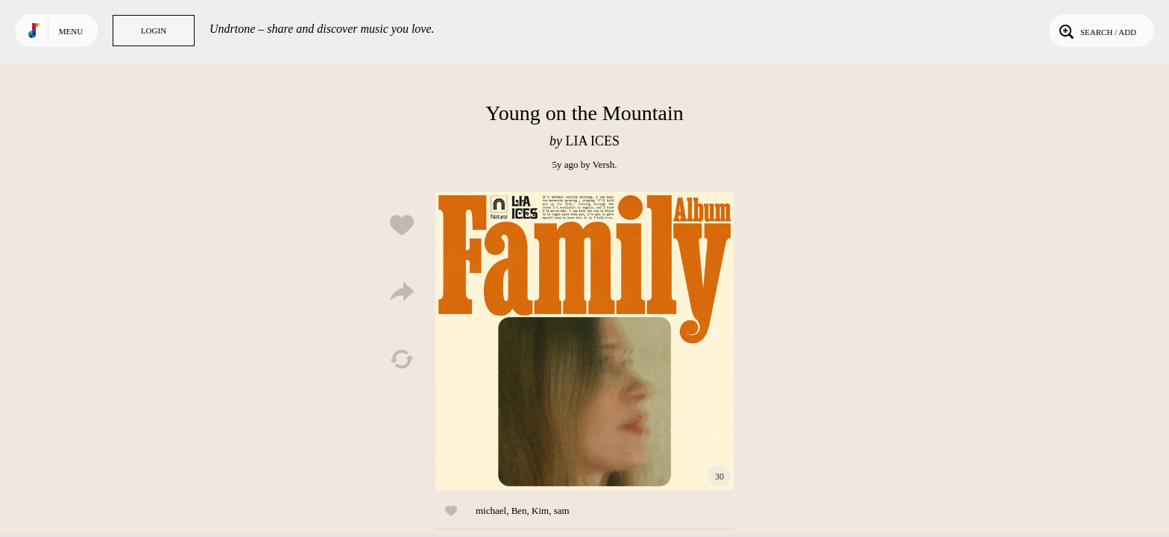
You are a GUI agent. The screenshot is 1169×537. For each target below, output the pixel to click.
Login (153, 30)
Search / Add (1096, 31)
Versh (604, 164)
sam (562, 510)
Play (584, 341)
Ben (519, 510)
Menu (71, 31)
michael (491, 510)
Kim (540, 510)
